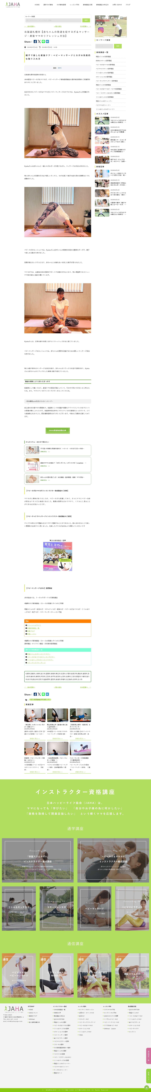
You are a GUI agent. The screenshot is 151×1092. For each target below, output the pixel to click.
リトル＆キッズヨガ (84, 1032)
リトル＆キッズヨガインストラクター (40, 660)
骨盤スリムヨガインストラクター (38, 654)
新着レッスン (31, 634)
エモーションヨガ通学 (60, 1032)
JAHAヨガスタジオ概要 (110, 1016)
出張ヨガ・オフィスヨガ (86, 1013)
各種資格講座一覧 (33, 628)
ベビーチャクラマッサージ (36, 663)
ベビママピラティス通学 (61, 1041)
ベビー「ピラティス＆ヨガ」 (62, 1057)
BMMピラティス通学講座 (104, 60)
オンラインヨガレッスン (86, 1009)
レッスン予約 (74, 5)
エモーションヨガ (84, 1028)
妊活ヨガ (81, 1016)
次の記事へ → (85, 26)
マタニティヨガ (83, 1019)
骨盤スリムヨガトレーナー (104, 101)
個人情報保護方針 (34, 1022)
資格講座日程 (87, 5)
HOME (37, 5)
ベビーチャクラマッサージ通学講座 (107, 81)
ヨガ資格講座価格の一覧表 (61, 1047)
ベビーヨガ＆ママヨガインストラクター (41, 657)
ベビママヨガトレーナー (103, 105)
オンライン (132, 1032)
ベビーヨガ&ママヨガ (135, 1016)
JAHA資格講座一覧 (59, 1009)
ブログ (128, 5)
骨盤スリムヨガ (133, 1013)
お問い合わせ (117, 5)
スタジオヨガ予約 (109, 1009)
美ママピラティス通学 (60, 1038)
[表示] (60, 68)
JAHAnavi (31, 1019)
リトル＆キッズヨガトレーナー (105, 109)
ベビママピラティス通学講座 (105, 69)
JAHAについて (33, 1013)
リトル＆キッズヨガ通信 (61, 1060)
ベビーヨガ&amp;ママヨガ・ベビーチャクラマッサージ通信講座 (40, 699)
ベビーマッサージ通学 (60, 1035)
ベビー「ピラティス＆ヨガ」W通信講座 (108, 93)
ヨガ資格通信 (61, 5)
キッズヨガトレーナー (60, 1070)
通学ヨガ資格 (48, 5)
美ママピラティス (134, 1022)
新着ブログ (31, 631)
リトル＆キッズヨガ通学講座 (105, 73)
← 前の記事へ (29, 26)
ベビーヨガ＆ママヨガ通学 (61, 1025)
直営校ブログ (32, 1016)
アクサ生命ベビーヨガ (110, 1025)
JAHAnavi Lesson (109, 1028)
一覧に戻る (58, 26)
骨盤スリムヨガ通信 (59, 1051)
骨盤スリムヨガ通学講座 (103, 56)
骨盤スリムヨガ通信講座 (103, 85)
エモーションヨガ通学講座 (104, 77)
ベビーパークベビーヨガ (111, 1022)
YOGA (80, 1035)
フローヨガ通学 (58, 1044)
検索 (86, 20)
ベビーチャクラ (133, 1028)
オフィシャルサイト (34, 625)
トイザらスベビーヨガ (110, 1019)
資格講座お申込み (102, 5)
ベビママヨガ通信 (59, 1054)
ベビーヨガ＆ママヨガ (85, 1025)
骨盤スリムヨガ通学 (59, 1022)
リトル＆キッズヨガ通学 (61, 1028)
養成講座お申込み (59, 1016)
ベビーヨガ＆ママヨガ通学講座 (105, 64)
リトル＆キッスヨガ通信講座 (105, 97)
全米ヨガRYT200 (58, 1019)
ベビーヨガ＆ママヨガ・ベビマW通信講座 (109, 89)
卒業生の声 (57, 1013)
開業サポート (57, 1073)
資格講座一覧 (148, 1056)
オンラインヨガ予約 (109, 1013)
